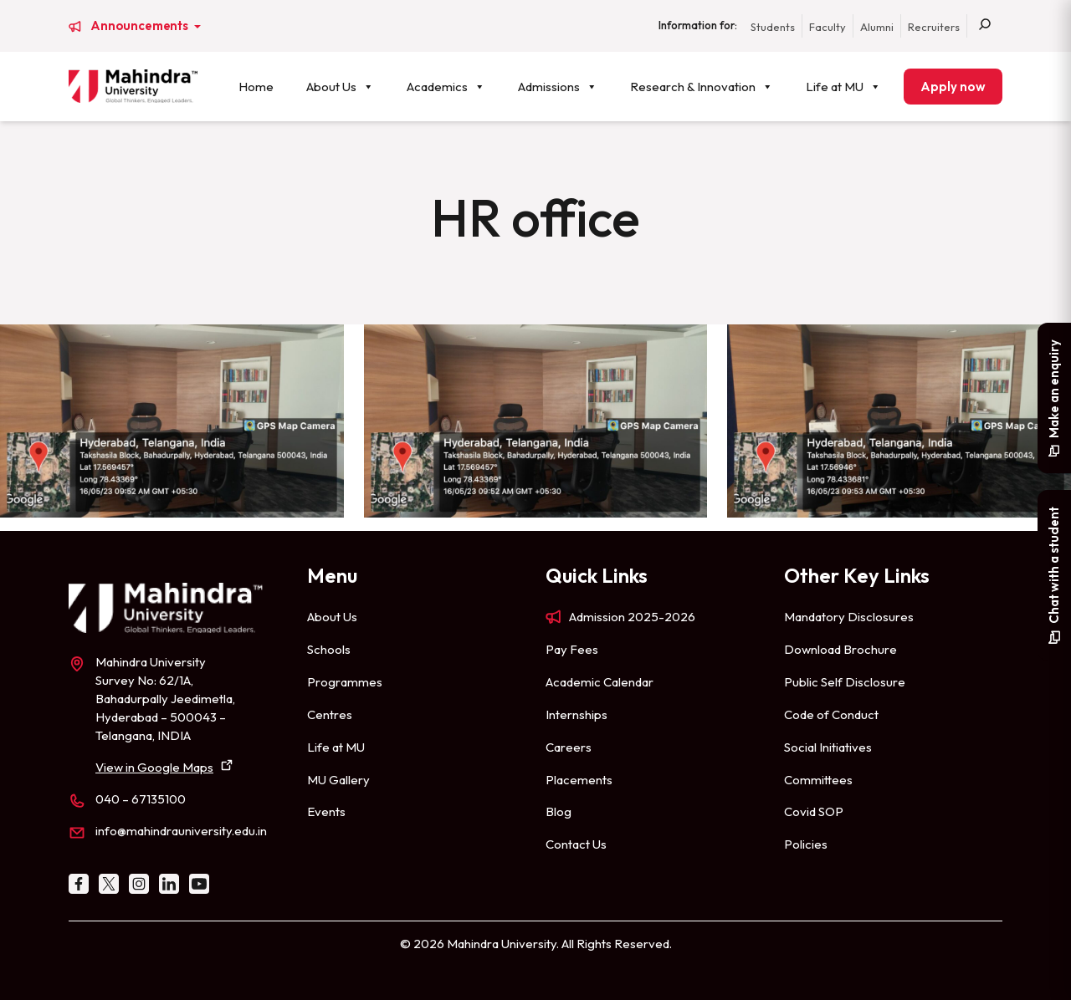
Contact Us (576, 844)
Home (256, 86)
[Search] (984, 26)
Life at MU (843, 86)
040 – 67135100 (140, 799)
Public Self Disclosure (844, 682)
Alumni (877, 26)
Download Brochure (840, 649)
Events (326, 811)
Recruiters (934, 26)
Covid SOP (813, 811)
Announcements (140, 25)
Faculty (827, 26)
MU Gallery (338, 780)
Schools (329, 649)
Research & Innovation (701, 86)
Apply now (953, 86)
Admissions (557, 86)
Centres (329, 714)
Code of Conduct (831, 714)
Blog (558, 811)
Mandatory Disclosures (849, 617)
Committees (818, 780)
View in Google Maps (154, 767)
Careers (569, 747)
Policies (806, 844)
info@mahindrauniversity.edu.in (181, 831)
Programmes (344, 682)
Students (773, 26)
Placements (579, 780)
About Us (340, 86)
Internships (576, 714)
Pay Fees (572, 649)
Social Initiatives (828, 747)
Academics (446, 86)
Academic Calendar (599, 682)
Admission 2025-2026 (632, 617)
